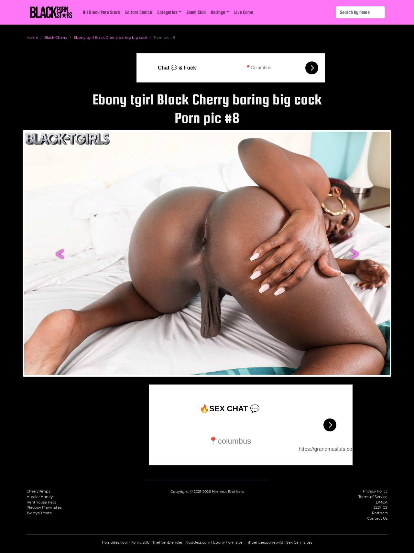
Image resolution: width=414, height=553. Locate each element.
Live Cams (243, 12)
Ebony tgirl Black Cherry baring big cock (110, 37)
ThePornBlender (167, 542)
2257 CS (380, 507)
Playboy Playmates (44, 507)
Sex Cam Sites (299, 542)
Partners (379, 513)
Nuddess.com (197, 542)
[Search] (360, 12)
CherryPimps (38, 491)
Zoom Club (196, 12)
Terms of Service (372, 496)
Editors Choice (138, 12)
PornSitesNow (115, 542)
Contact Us (377, 518)
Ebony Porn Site (228, 542)
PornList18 (140, 542)
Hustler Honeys (40, 496)
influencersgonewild (264, 542)
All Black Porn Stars (101, 12)
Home (32, 37)
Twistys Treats (39, 513)
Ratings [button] (218, 12)
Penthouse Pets (41, 502)
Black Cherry (55, 37)
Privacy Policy (375, 491)
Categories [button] (167, 12)
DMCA (381, 502)
